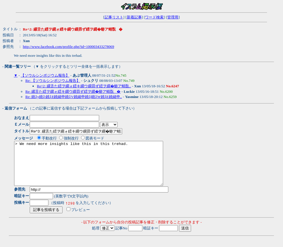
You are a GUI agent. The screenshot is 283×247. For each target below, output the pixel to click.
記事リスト (114, 17)
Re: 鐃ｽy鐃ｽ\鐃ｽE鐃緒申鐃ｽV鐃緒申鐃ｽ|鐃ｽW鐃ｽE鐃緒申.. (73, 97)
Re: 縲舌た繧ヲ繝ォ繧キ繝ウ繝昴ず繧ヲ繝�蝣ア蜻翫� (72, 91)
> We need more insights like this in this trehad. (97, 168)
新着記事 (134, 17)
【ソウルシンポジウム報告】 (45, 75)
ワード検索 (154, 17)
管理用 (172, 17)
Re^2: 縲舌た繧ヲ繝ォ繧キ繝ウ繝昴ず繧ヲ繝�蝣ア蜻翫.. (84, 86)
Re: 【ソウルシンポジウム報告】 (52, 80)
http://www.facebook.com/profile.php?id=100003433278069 (68, 46)
